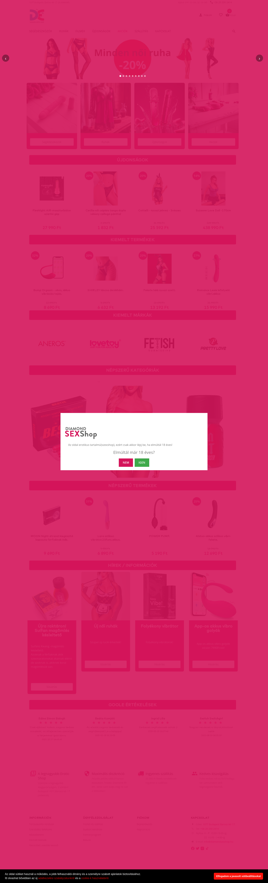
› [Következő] (259, 58)
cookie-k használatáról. (95, 878)
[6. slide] (136, 76)
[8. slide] (142, 76)
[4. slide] (129, 76)
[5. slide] (132, 76)
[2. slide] (123, 76)
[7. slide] (139, 76)
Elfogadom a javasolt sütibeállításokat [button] (238, 876)
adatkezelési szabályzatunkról (56, 878)
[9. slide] (145, 76)
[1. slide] (120, 76)
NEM (126, 462)
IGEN (142, 462)
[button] (110, 878)
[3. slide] (126, 76)
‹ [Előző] (5, 58)
